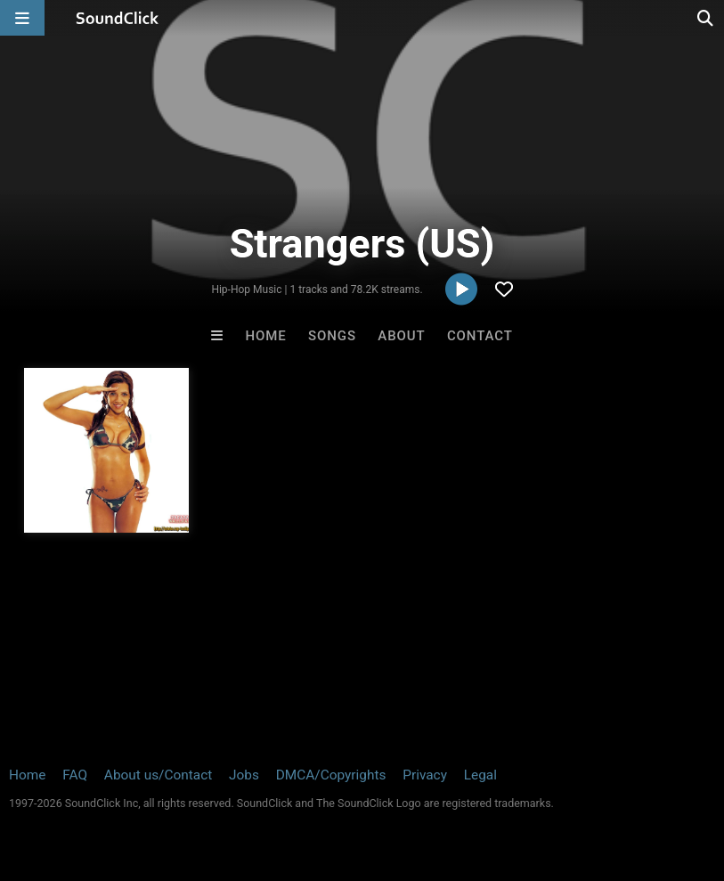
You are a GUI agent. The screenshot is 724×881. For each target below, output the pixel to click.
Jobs (244, 775)
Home (266, 336)
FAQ (74, 775)
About (401, 336)
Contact (480, 336)
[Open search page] (706, 18)
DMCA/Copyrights (331, 775)
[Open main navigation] (22, 18)
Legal (480, 775)
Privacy (425, 775)
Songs (332, 336)
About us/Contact (158, 775)
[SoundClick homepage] (117, 18)
